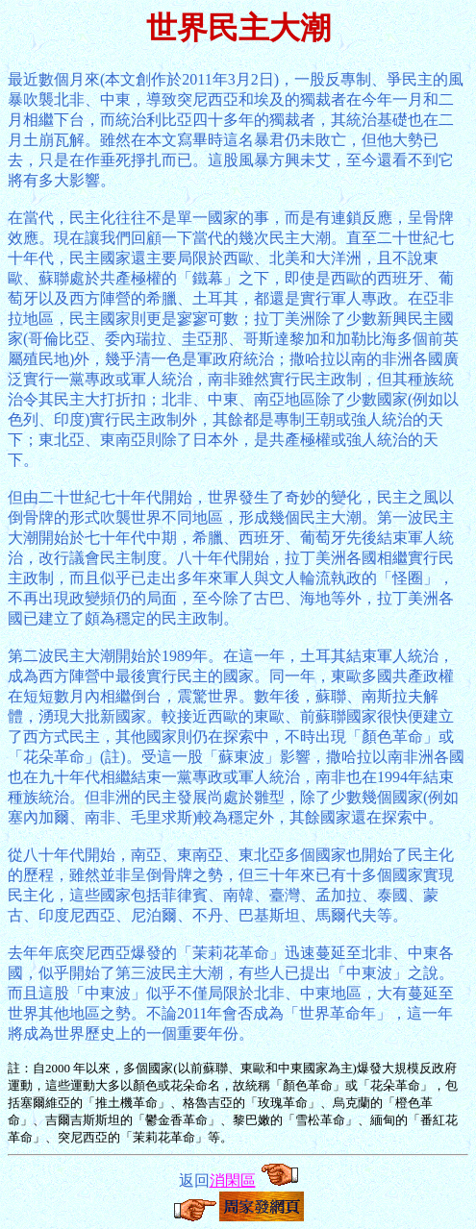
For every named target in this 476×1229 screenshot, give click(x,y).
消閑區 (233, 1180)
